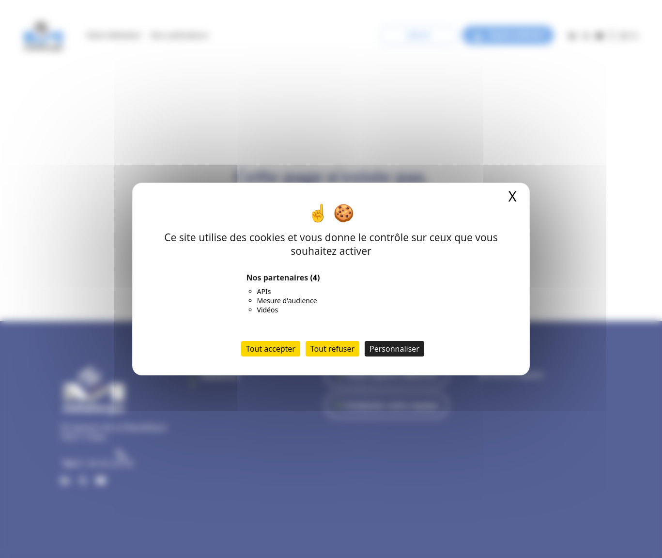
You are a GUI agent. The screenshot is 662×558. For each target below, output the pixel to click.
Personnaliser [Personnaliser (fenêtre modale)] (394, 348)
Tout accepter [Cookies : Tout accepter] (270, 348)
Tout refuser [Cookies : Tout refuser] (332, 348)
